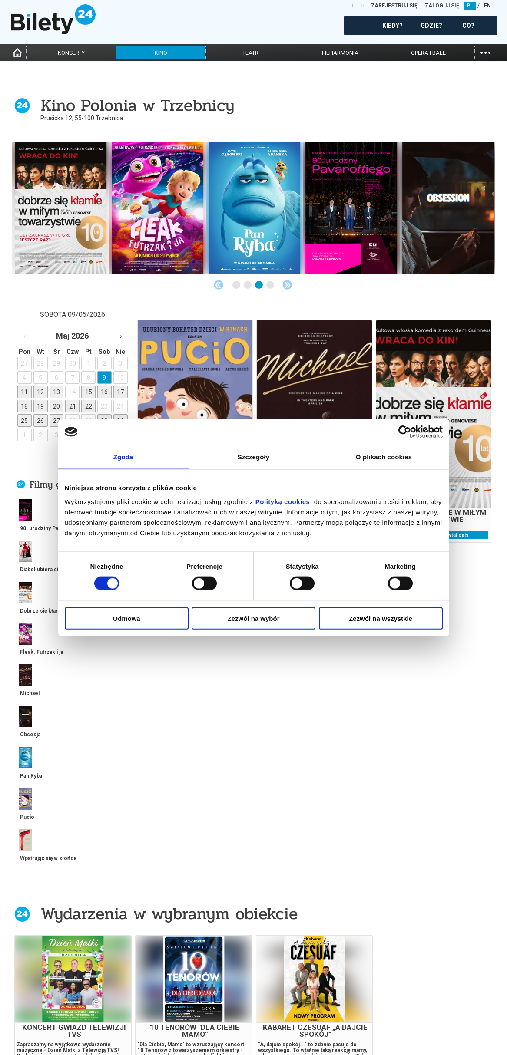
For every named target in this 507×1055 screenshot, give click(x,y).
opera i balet (430, 52)
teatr (250, 52)
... (485, 51)
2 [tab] (248, 285)
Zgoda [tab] (123, 457)
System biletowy (276, 1014)
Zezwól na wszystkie (380, 618)
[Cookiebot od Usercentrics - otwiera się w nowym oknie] (405, 431)
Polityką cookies (282, 501)
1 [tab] (236, 285)
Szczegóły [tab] (253, 457)
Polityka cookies (397, 1021)
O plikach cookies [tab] (384, 457)
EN (487, 6)
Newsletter (147, 1021)
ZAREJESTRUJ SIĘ (394, 6)
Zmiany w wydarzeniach (163, 1029)
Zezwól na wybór (253, 618)
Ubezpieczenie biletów (160, 1036)
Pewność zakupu (397, 1014)
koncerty (71, 52)
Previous (218, 285)
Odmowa (126, 618)
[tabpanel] (60, 208)
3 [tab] (259, 285)
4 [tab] (270, 285)
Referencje (268, 1021)
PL (470, 6)
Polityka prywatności (404, 1029)
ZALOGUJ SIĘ (442, 6)
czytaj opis (456, 535)
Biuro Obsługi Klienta (160, 1006)
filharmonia (340, 52)
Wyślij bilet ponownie (161, 1014)
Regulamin (389, 1006)
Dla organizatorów (279, 1006)
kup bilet (116, 939)
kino (161, 52)
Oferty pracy (392, 1036)
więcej (49, 718)
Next (287, 285)
